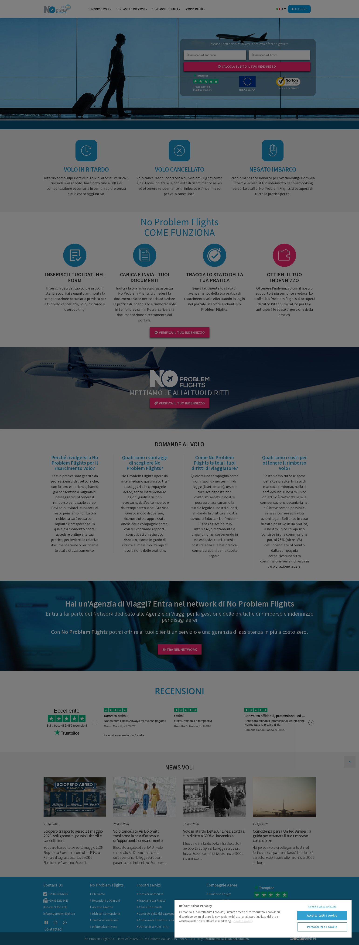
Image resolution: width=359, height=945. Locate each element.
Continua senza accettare (322, 906)
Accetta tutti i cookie (322, 915)
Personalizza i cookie (322, 927)
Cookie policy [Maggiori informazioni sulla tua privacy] (243, 921)
